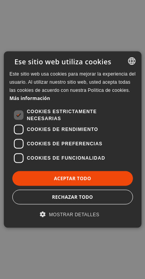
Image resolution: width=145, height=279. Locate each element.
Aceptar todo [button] (72, 178)
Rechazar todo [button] (72, 196)
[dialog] (72, 139)
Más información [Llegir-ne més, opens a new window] (29, 98)
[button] (72, 214)
